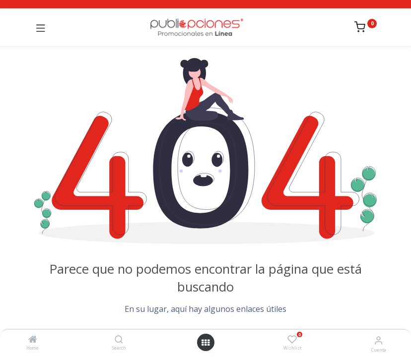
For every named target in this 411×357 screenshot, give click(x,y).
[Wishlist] (292, 339)
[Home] (32, 340)
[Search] (119, 340)
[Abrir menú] (205, 343)
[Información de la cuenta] (378, 340)
